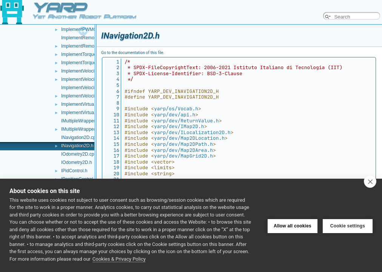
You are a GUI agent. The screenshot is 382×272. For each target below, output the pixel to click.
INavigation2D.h (77, 145)
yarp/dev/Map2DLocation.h (189, 138)
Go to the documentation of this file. (132, 52)
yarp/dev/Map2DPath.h (183, 144)
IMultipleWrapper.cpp (82, 121)
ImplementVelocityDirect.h (87, 96)
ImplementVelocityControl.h (88, 79)
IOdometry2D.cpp (79, 154)
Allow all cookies (292, 225)
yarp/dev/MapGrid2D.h (183, 156)
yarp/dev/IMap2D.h (179, 126)
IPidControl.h (74, 170)
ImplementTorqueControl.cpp (90, 54)
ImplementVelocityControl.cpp (91, 71)
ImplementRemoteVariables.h (90, 46)
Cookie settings (347, 225)
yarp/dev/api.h (174, 114)
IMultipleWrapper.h (80, 129)
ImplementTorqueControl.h (87, 62)
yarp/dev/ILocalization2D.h (192, 132)
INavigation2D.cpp (79, 137)
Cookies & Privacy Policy (119, 259)
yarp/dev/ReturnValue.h (186, 120)
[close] (370, 181)
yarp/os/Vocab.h (176, 108)
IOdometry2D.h (76, 162)
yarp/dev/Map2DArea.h (183, 150)
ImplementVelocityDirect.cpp (89, 87)
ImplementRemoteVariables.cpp (93, 37)
